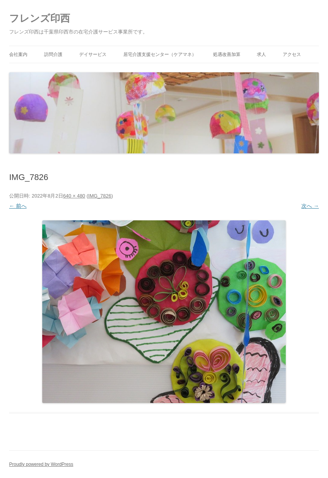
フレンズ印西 (39, 18)
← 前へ (18, 206)
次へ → (310, 206)
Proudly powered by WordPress (41, 464)
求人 (261, 54)
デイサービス (93, 54)
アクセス (292, 54)
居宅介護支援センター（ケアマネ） (159, 54)
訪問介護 (53, 54)
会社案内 (18, 54)
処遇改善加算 (226, 54)
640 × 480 (74, 196)
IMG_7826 (99, 196)
